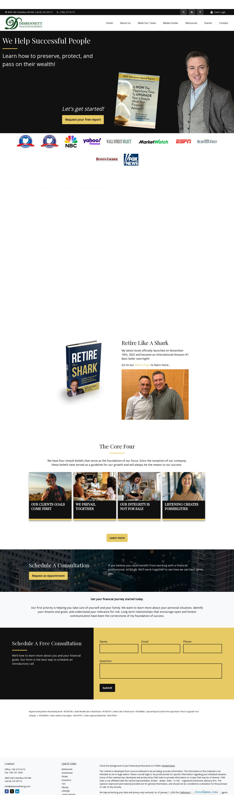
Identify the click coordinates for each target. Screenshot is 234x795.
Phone (187, 632)
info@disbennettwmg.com (17, 777)
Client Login (218, 3)
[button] (109, 14)
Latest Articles (68, 785)
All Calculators (68, 792)
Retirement (67, 760)
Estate (65, 767)
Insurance (66, 771)
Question (106, 652)
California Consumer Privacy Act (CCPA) (199, 783)
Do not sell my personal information (178, 786)
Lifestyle (66, 781)
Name (103, 632)
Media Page (142, 356)
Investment (67, 763)
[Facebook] (200, 3)
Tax (63, 774)
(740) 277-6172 (65, 3)
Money (65, 778)
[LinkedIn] (191, 3)
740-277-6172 (18, 760)
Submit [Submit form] (107, 679)
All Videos (66, 789)
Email (144, 632)
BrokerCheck (168, 756)
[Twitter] (183, 3)
